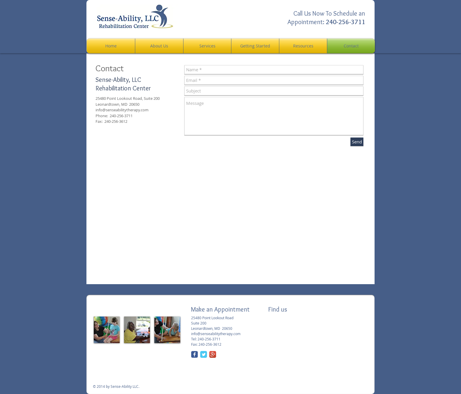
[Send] (356, 142)
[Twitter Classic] (203, 354)
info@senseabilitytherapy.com (122, 109)
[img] (107, 330)
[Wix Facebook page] (194, 354)
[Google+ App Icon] (212, 354)
